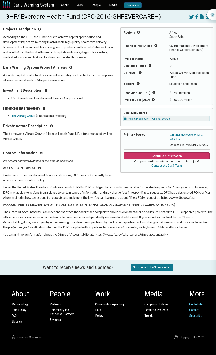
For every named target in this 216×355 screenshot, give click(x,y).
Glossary (17, 321)
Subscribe (195, 316)
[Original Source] (161, 118)
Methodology (20, 304)
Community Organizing (109, 304)
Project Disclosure (136, 118)
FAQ (14, 316)
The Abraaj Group (23, 116)
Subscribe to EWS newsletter (152, 267)
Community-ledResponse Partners (62, 312)
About (65, 5)
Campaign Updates (156, 304)
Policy (99, 316)
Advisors (55, 320)
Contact (194, 310)
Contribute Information (167, 156)
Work (80, 5)
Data (98, 310)
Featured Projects (156, 310)
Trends (148, 316)
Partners (55, 304)
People (96, 5)
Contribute (133, 5)
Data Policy (19, 310)
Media (113, 5)
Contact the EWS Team (166, 165)
